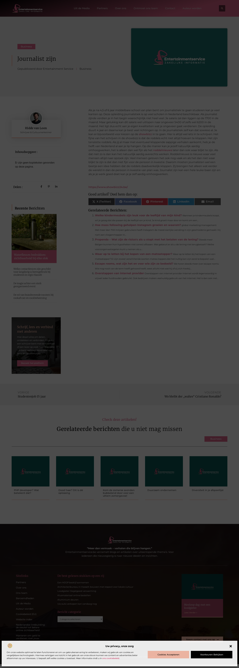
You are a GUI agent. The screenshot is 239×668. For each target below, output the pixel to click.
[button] (230, 646)
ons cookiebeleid (110, 658)
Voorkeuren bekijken (211, 654)
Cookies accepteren (168, 654)
